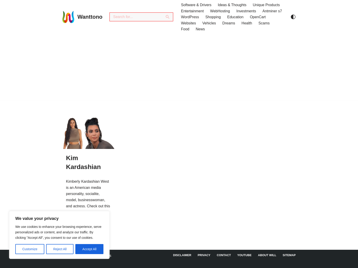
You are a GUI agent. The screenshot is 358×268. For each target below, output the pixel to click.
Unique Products (266, 5)
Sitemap (289, 255)
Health (247, 23)
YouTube (244, 255)
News (200, 29)
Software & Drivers (196, 5)
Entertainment (192, 11)
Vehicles (209, 23)
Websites (188, 23)
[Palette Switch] (293, 17)
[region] (59, 235)
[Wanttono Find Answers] (82, 17)
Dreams (228, 23)
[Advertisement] (179, 68)
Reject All (59, 249)
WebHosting (220, 11)
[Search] (135, 16)
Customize (29, 249)
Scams (264, 23)
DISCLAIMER (182, 255)
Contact (224, 255)
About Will (267, 255)
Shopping (213, 17)
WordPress (190, 17)
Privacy (204, 255)
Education (235, 17)
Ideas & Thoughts (232, 5)
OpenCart (258, 17)
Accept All (89, 249)
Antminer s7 (272, 11)
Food (185, 29)
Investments (246, 11)
